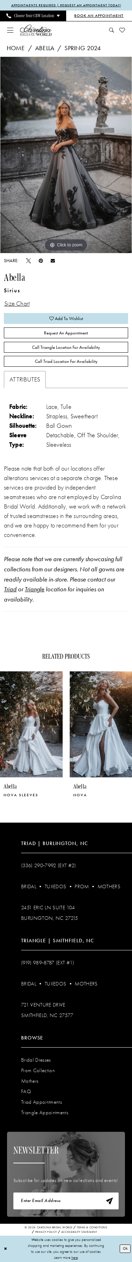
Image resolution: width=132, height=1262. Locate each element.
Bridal (28, 886)
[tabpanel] (66, 155)
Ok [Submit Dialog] (125, 1248)
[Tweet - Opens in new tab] (28, 261)
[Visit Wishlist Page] (122, 30)
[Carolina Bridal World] (36, 30)
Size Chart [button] (17, 303)
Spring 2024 (82, 48)
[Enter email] (66, 1201)
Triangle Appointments (44, 1112)
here (74, 1257)
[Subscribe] (109, 1201)
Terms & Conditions (92, 1227)
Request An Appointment (66, 333)
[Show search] (112, 30)
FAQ (26, 1091)
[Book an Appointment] (99, 16)
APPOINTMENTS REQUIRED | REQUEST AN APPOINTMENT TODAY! (66, 5)
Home (16, 48)
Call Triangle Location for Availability (66, 347)
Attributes (25, 379)
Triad (10, 589)
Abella (44, 48)
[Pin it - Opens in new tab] (40, 261)
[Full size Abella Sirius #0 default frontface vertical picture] (66, 155)
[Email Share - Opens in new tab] (52, 261)
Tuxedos (55, 886)
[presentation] (31, 724)
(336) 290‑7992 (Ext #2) (48, 865)
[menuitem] (33, 16)
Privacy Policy (46, 1232)
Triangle (34, 589)
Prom (82, 886)
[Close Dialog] (5, 1249)
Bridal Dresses (36, 1060)
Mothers (109, 886)
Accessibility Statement (79, 1232)
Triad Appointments (41, 1102)
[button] (10, 30)
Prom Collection (38, 1070)
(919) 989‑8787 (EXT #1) (47, 962)
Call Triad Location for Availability (66, 361)
